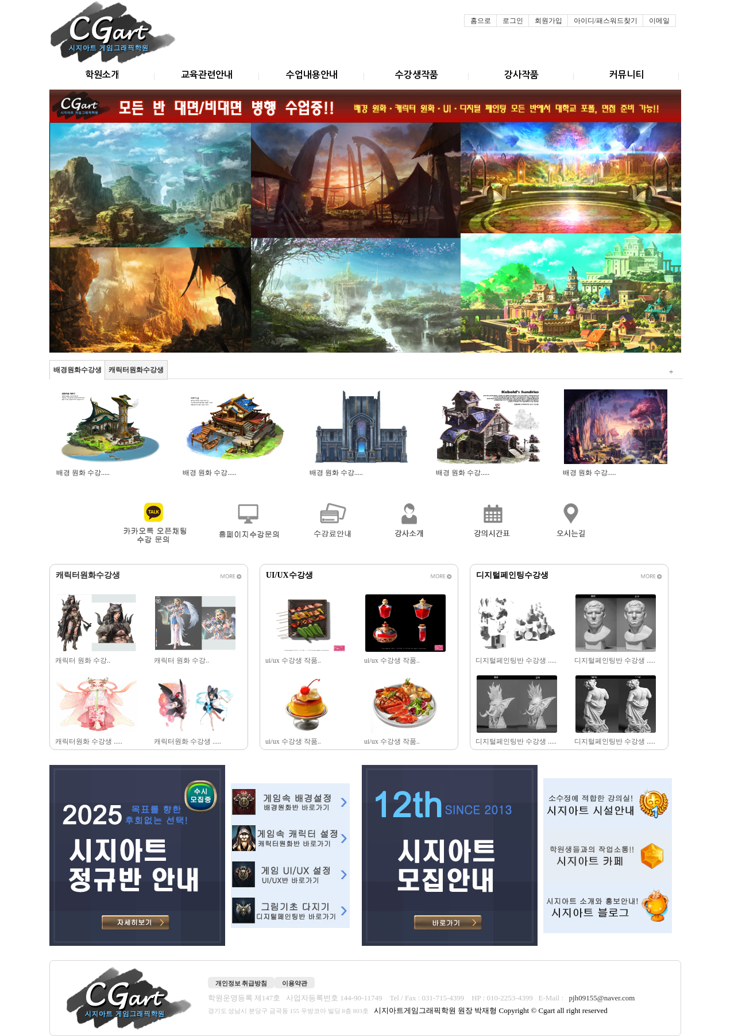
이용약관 (294, 983)
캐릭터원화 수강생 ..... (89, 741)
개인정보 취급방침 (241, 983)
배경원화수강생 (77, 370)
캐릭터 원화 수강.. (83, 660)
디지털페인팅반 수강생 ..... (517, 660)
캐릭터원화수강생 (136, 370)
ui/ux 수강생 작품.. (294, 660)
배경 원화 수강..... (83, 473)
